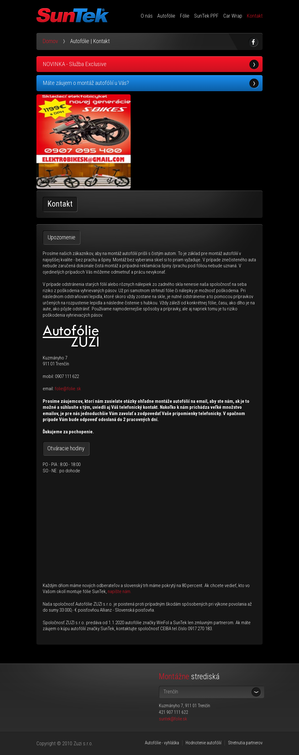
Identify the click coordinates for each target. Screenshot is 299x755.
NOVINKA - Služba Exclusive (74, 64)
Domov (50, 41)
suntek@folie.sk (173, 718)
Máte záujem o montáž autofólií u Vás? (86, 82)
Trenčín (170, 692)
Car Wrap (232, 16)
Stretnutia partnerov (245, 742)
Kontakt (255, 16)
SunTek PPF (206, 16)
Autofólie (166, 16)
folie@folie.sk (68, 388)
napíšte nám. (120, 591)
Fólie (184, 16)
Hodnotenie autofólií (203, 742)
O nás (147, 16)
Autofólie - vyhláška (162, 742)
